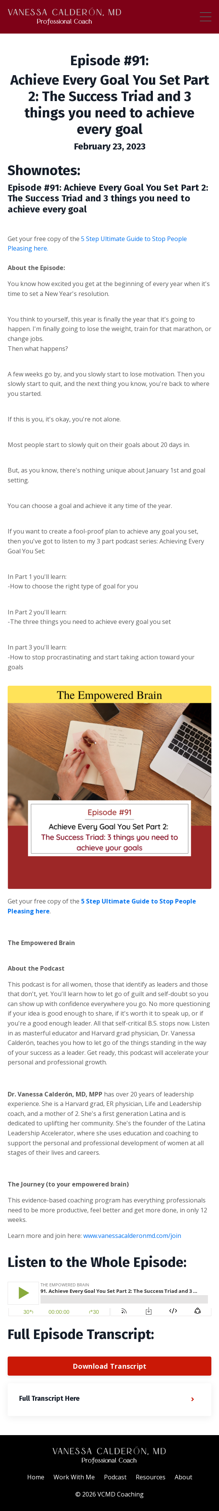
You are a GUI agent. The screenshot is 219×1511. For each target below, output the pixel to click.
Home (35, 1477)
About (183, 1477)
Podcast (115, 1477)
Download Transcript (110, 1366)
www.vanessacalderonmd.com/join (132, 1235)
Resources (150, 1477)
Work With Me (74, 1477)
